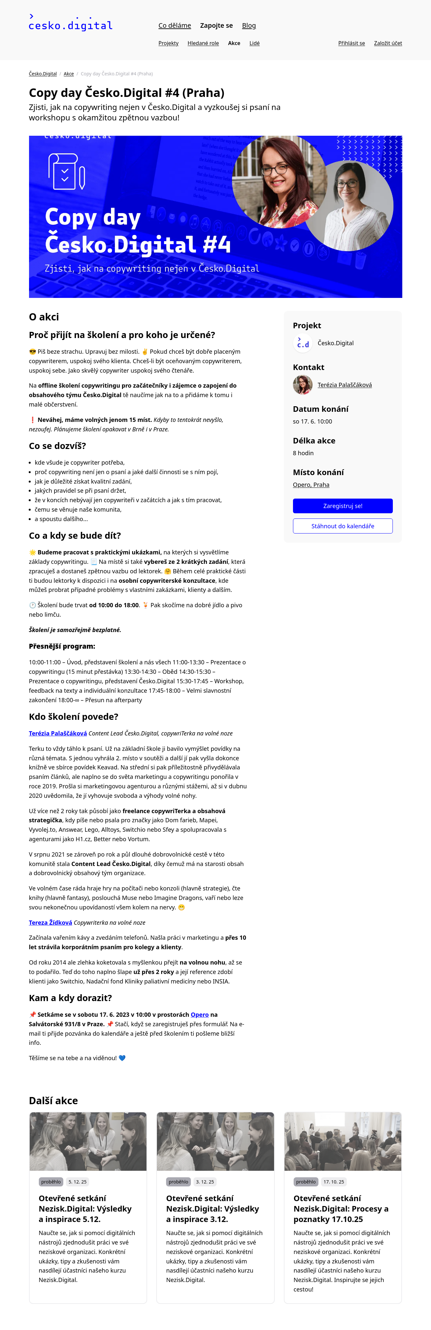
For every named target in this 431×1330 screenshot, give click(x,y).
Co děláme (175, 25)
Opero (200, 1014)
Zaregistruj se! (342, 506)
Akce (234, 43)
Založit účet (388, 43)
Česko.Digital (43, 73)
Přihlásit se (351, 43)
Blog (249, 25)
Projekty (168, 43)
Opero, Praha (311, 484)
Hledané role (203, 43)
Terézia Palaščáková (58, 733)
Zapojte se (216, 25)
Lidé (255, 43)
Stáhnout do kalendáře (343, 526)
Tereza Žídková (50, 922)
